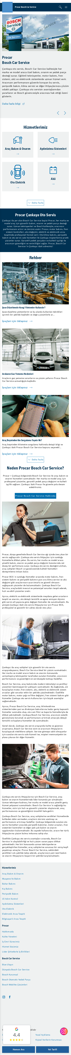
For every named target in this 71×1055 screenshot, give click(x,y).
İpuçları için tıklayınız (15, 321)
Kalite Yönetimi (9, 936)
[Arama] (60, 7)
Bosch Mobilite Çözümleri (14, 984)
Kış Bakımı (7, 888)
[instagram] (3, 997)
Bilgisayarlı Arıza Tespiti (14, 919)
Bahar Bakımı (8, 883)
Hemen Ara (18, 1049)
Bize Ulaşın (7, 964)
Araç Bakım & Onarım (13, 873)
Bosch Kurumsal (10, 974)
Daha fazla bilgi (11, 103)
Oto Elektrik (8, 909)
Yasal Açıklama (43, 1035)
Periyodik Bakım (10, 893)
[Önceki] (58, 113)
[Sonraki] (65, 113)
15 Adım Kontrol (10, 899)
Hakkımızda (8, 931)
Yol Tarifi (52, 1049)
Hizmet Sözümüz (10, 946)
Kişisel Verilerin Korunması (49, 1040)
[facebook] (9, 997)
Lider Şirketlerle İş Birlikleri (16, 951)
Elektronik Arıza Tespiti (13, 914)
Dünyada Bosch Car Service (15, 969)
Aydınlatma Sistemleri (13, 904)
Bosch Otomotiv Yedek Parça (16, 979)
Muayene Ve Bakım (11, 878)
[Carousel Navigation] (62, 113)
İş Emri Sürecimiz (10, 941)
